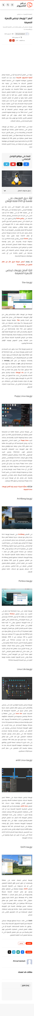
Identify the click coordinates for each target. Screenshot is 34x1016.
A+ (13, 40)
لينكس (19, 14)
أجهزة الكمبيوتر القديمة (24, 77)
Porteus (12, 613)
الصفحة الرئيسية (27, 14)
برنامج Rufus (20, 218)
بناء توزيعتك (19, 372)
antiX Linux (24, 806)
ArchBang (21, 534)
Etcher (26, 238)
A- (10, 40)
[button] (22, 952)
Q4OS (26, 888)
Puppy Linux (24, 440)
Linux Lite (19, 713)
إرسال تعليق (25, 985)
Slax (18, 320)
